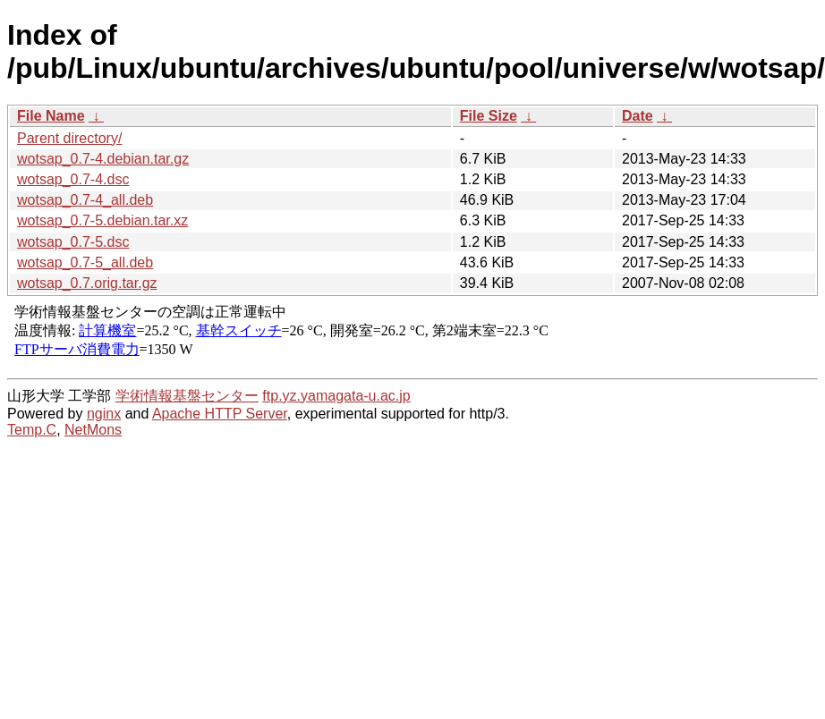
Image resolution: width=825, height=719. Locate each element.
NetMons (93, 429)
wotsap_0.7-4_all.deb (85, 199)
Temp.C (31, 429)
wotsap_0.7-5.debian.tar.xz (102, 220)
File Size (488, 115)
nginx (104, 413)
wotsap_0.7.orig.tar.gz (87, 283)
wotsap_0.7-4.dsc (73, 179)
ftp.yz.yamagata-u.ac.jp (336, 395)
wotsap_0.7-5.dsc (73, 242)
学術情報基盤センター (187, 395)
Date (637, 115)
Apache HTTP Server (219, 413)
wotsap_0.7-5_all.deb (85, 262)
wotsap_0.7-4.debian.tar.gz (103, 158)
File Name (51, 115)
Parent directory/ (69, 138)
